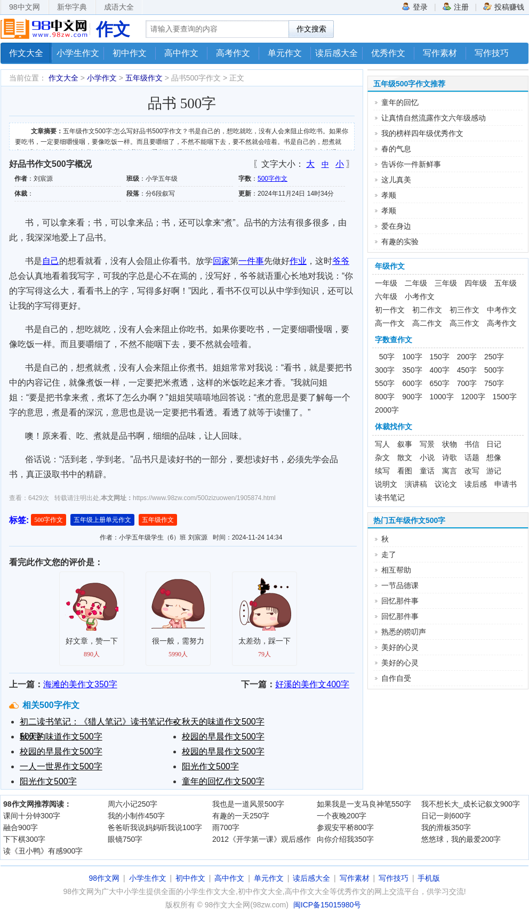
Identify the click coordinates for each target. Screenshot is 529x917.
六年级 (386, 296)
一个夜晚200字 (341, 815)
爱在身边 (396, 226)
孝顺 (388, 195)
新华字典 (72, 7)
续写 (382, 470)
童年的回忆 (400, 102)
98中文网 (24, 7)
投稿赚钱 (503, 6)
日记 (493, 444)
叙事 (404, 444)
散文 (404, 457)
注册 (456, 6)
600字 (412, 383)
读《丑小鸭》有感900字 (43, 851)
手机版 (429, 878)
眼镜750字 (125, 839)
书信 (471, 444)
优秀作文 (388, 53)
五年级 (505, 283)
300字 (385, 370)
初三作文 (464, 309)
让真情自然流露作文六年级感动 (433, 118)
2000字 (387, 410)
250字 (494, 356)
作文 (113, 29)
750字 (494, 383)
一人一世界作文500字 (61, 766)
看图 (404, 470)
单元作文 (285, 53)
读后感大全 (336, 53)
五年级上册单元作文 (102, 520)
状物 (449, 444)
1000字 (442, 396)
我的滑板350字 (446, 827)
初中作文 (130, 53)
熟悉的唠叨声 (403, 632)
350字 (412, 370)
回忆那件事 (400, 601)
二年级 (416, 283)
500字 (494, 370)
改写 (471, 470)
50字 (385, 356)
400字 (440, 370)
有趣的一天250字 (240, 815)
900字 (412, 396)
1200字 (473, 396)
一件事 (251, 261)
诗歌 (449, 457)
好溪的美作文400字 (312, 684)
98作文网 (104, 878)
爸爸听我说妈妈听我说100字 (155, 827)
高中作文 (181, 53)
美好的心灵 (400, 647)
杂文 (382, 457)
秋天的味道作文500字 (223, 721)
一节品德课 (400, 585)
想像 (493, 457)
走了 (388, 554)
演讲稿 (416, 484)
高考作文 (233, 53)
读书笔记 (390, 497)
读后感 (475, 484)
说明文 (386, 484)
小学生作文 (78, 53)
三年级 (446, 283)
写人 (382, 444)
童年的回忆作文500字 (223, 781)
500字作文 (272, 178)
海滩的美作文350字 (80, 684)
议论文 (446, 484)
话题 (471, 457)
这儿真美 (396, 179)
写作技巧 (492, 53)
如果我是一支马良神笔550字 (364, 804)
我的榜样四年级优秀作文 (422, 133)
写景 (427, 444)
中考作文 (502, 309)
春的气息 (396, 148)
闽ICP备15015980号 (327, 904)
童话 (427, 470)
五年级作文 (144, 78)
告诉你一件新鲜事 (411, 164)
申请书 (505, 484)
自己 (50, 261)
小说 (427, 457)
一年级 (386, 283)
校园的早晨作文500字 (223, 736)
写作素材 (440, 53)
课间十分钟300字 (31, 815)
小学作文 (102, 78)
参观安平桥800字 (345, 827)
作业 (298, 261)
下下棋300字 (24, 839)
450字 (467, 370)
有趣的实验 (400, 241)
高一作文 (390, 323)
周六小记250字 (132, 804)
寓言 (449, 470)
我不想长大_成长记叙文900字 (470, 804)
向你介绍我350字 (345, 839)
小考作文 (420, 296)
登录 (415, 6)
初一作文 (390, 309)
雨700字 (225, 827)
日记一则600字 (446, 815)
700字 (467, 383)
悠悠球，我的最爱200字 (461, 839)
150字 (440, 356)
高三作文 (464, 323)
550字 (385, 383)
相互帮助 (396, 570)
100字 (412, 356)
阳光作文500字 (210, 766)
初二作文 (427, 309)
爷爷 (340, 261)
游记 (493, 470)
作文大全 (26, 53)
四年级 (475, 283)
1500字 (505, 396)
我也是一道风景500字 (248, 804)
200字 (467, 356)
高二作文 (427, 323)
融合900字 (20, 827)
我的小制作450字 (136, 815)
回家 (221, 261)
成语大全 (119, 7)
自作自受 (396, 678)
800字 (385, 396)
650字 (440, 383)
